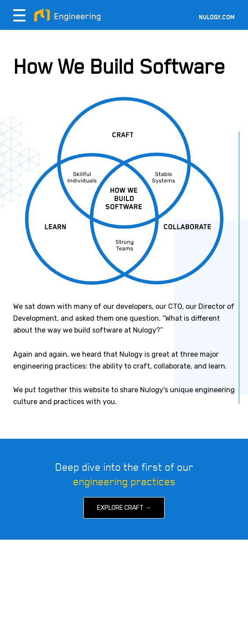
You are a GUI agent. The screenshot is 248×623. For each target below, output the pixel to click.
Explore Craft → (124, 508)
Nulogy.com (217, 17)
